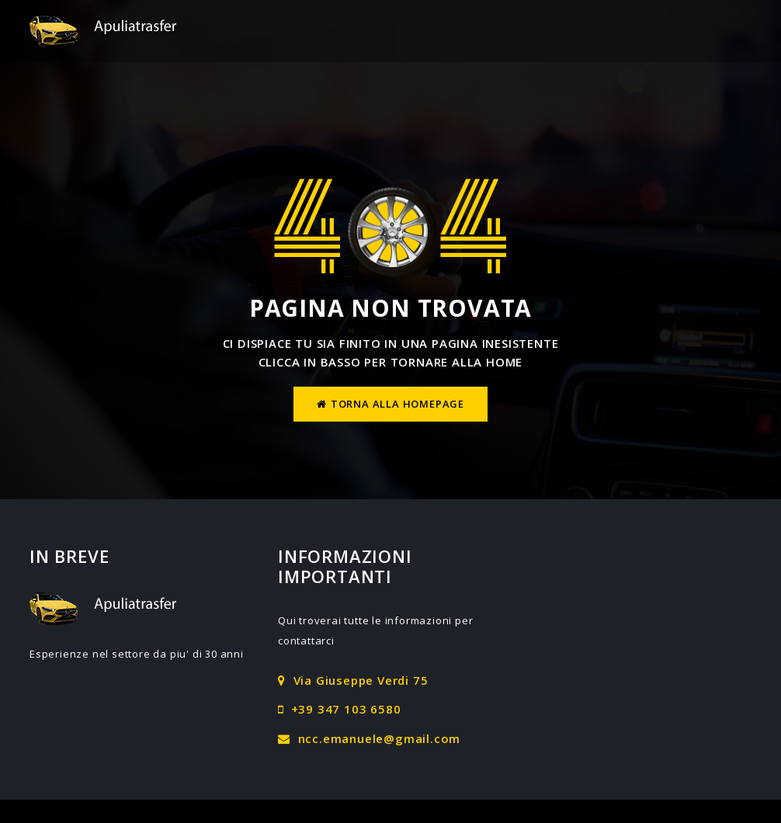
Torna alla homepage (390, 404)
